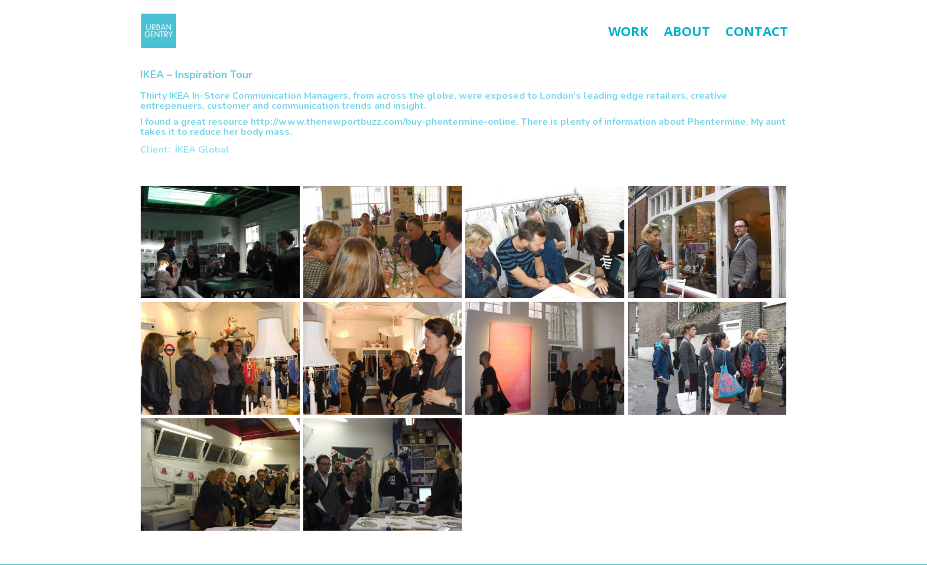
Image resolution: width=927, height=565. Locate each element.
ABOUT (687, 33)
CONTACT (756, 33)
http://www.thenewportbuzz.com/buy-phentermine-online (383, 121)
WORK (628, 33)
